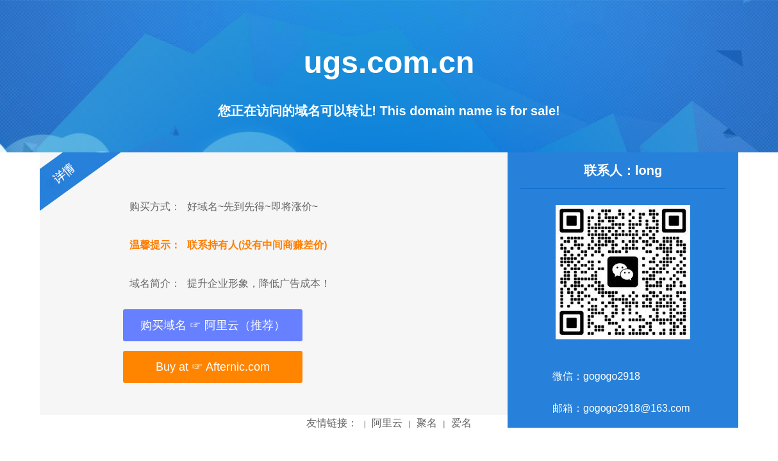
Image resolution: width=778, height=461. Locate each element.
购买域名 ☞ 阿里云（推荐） (212, 325)
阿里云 (387, 422)
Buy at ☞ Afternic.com (213, 366)
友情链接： (332, 422)
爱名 (461, 422)
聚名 (427, 422)
